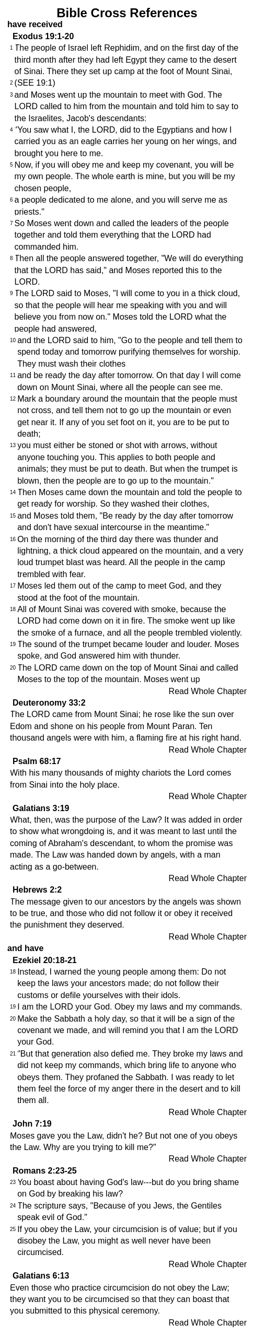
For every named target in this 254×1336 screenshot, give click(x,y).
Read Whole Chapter (208, 691)
